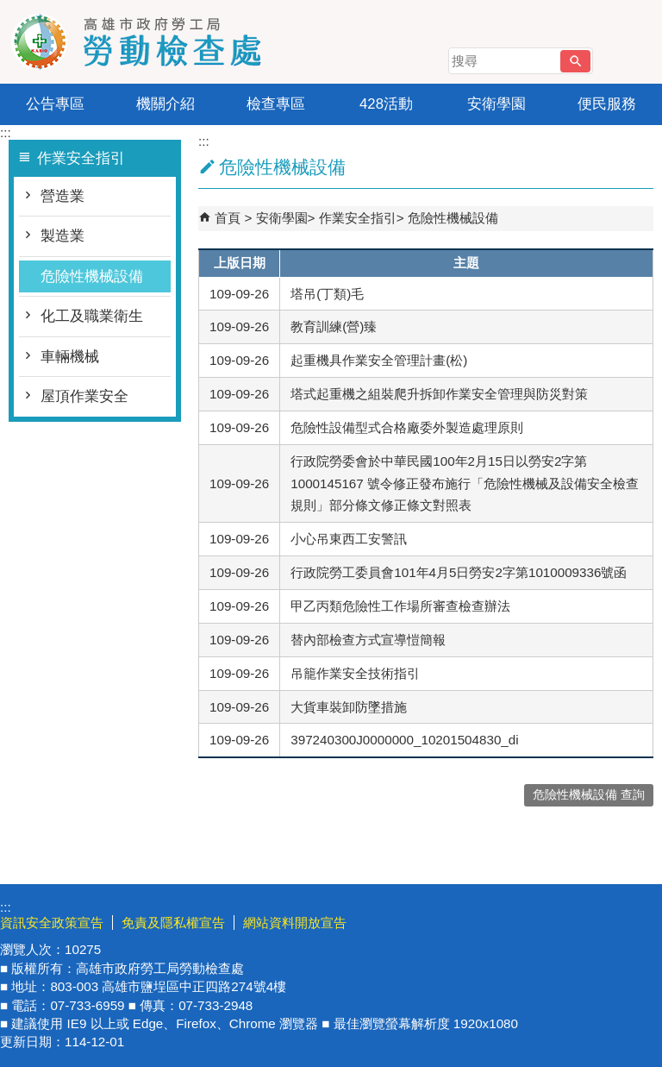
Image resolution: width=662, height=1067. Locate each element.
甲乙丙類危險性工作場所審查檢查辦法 (400, 606)
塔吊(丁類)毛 (327, 293)
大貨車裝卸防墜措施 (348, 707)
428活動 (386, 104)
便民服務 (607, 104)
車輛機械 (70, 356)
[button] (575, 61)
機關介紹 (165, 104)
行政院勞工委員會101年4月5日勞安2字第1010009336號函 (458, 572)
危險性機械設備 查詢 (589, 794)
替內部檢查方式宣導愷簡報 (368, 639)
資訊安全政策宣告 (51, 922)
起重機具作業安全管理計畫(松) (378, 360)
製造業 (62, 236)
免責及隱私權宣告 (173, 922)
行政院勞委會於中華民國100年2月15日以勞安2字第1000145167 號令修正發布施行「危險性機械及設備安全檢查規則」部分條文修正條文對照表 (464, 483)
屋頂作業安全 (84, 396)
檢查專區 (276, 104)
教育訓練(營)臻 (333, 326)
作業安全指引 (358, 217)
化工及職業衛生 (92, 316)
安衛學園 (496, 104)
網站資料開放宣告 (295, 922)
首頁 (227, 217)
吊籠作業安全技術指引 (355, 673)
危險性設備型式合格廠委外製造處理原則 (406, 427)
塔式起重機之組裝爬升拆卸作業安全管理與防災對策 (439, 393)
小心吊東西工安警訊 (348, 538)
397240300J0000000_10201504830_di (404, 739)
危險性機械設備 (92, 276)
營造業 (62, 196)
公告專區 (55, 104)
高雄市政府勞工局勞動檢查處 (145, 42)
